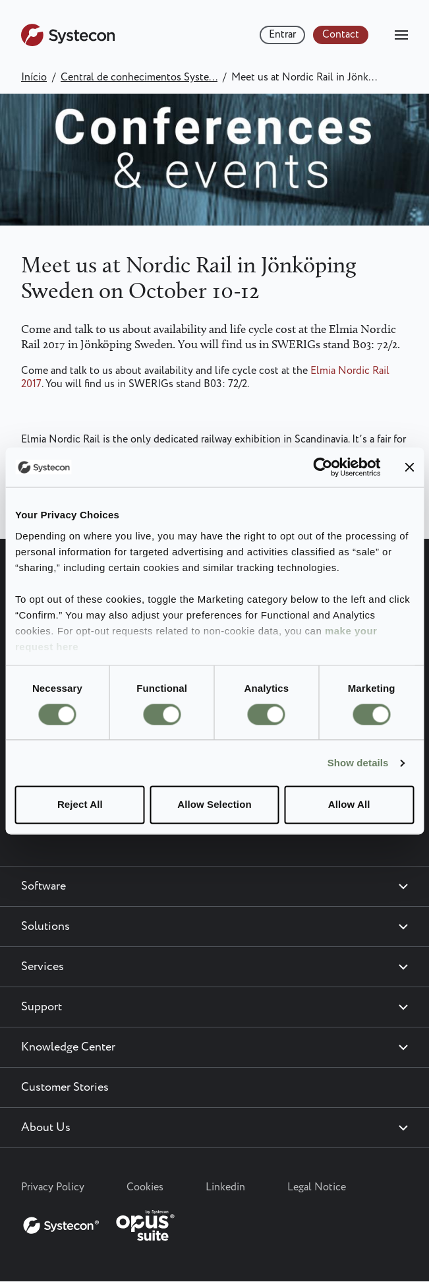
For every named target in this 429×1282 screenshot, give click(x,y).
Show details (358, 762)
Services (42, 966)
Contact (340, 34)
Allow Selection (214, 804)
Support (41, 1007)
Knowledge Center (68, 1047)
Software (43, 886)
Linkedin (225, 1187)
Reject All (80, 804)
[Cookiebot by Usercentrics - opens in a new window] (322, 467)
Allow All (349, 804)
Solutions (45, 926)
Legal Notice (316, 1187)
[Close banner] (409, 467)
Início (34, 77)
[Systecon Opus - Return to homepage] (100, 1223)
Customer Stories (65, 1087)
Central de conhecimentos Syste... (139, 77)
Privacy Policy (52, 1187)
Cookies (145, 1187)
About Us (46, 1127)
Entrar (282, 34)
